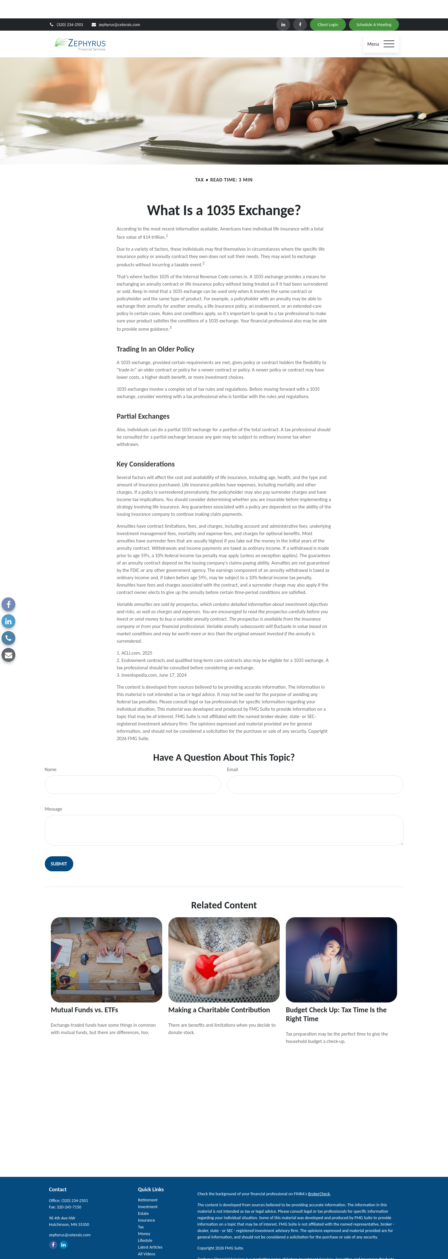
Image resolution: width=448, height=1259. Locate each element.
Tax (141, 1208)
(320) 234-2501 (66, 6)
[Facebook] (300, 6)
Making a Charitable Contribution (219, 991)
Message (53, 790)
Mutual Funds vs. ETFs (84, 991)
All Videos (146, 1235)
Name (51, 751)
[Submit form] (59, 845)
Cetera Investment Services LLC (253, 1247)
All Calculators (150, 1242)
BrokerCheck (319, 1175)
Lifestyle (145, 1222)
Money (144, 1215)
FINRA (312, 1247)
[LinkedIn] (283, 6)
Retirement (148, 1181)
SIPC (301, 1247)
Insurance (146, 1201)
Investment (148, 1188)
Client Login (328, 6)
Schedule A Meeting (374, 6)
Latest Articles (150, 1228)
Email (232, 751)
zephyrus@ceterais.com (115, 6)
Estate (143, 1195)
